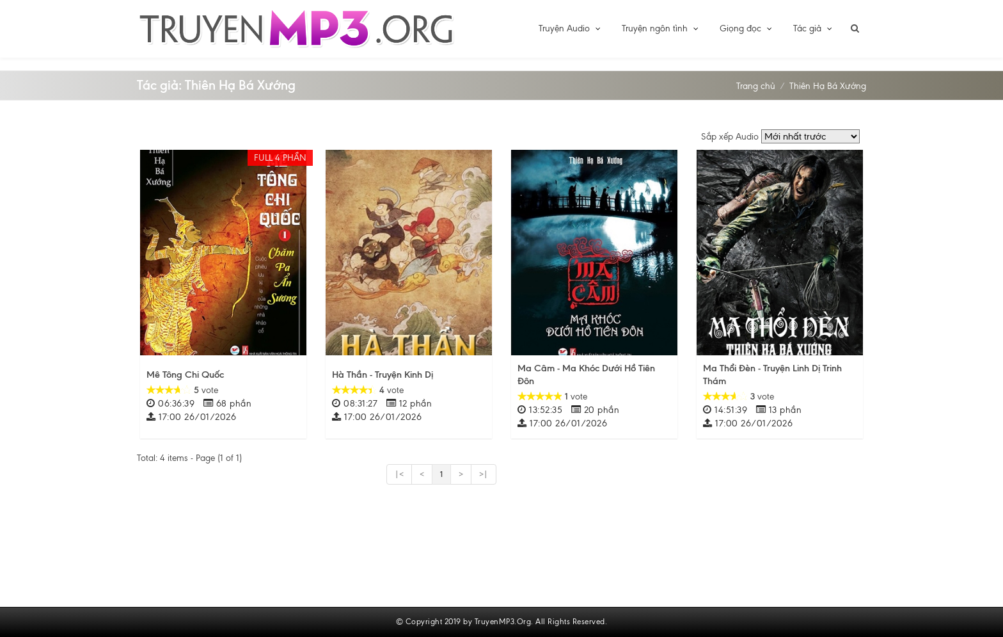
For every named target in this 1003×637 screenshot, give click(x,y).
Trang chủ (755, 86)
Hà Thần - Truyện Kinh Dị (382, 374)
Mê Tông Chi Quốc (185, 374)
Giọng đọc (746, 28)
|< (399, 474)
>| (483, 474)
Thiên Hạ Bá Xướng (827, 86)
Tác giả (813, 28)
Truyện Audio (570, 28)
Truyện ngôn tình (661, 28)
